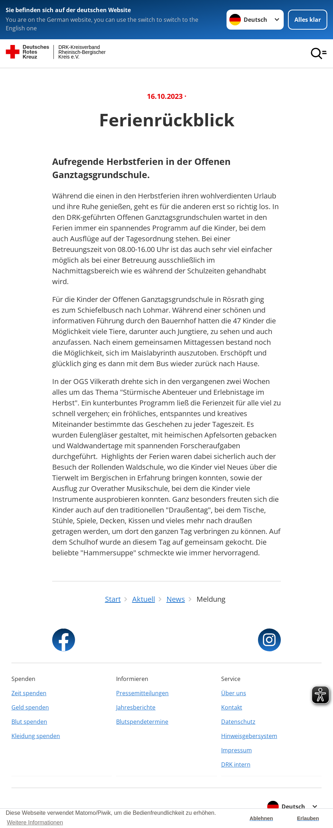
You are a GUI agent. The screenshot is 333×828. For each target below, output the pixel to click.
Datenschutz (238, 722)
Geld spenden (30, 707)
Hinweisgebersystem (249, 736)
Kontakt (231, 707)
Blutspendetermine (142, 722)
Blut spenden (29, 722)
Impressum (236, 750)
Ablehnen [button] (261, 818)
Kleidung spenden (35, 736)
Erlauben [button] (308, 818)
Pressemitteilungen (142, 693)
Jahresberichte (135, 707)
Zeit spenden (28, 693)
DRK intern (235, 764)
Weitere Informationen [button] (35, 822)
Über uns (233, 693)
